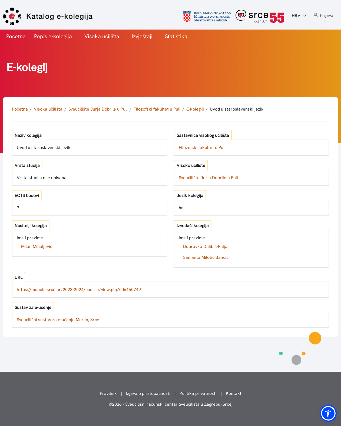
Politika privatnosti (198, 393)
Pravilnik (108, 393)
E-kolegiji (195, 109)
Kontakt (233, 393)
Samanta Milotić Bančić (206, 257)
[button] (323, 15)
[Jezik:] (299, 16)
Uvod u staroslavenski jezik (237, 109)
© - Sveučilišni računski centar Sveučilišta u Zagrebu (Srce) (170, 404)
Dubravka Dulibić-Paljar (206, 246)
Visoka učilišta (101, 36)
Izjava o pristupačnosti (148, 393)
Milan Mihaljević (36, 246)
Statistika (176, 36)
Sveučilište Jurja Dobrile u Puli (98, 109)
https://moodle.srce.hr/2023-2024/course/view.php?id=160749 (79, 289)
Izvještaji (142, 36)
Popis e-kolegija (53, 36)
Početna (16, 36)
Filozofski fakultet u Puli (157, 109)
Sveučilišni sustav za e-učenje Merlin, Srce (58, 319)
